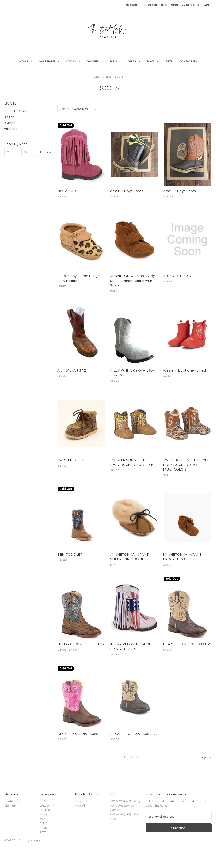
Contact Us (188, 61)
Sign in (176, 5)
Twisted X (81, 801)
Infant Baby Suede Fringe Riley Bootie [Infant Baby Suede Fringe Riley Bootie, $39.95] (78, 278)
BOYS (153, 61)
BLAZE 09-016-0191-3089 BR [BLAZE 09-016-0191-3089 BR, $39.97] (133, 734)
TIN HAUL (11, 129)
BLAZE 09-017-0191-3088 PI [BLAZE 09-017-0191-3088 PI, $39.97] (80, 734)
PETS (169, 61)
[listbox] (85, 109)
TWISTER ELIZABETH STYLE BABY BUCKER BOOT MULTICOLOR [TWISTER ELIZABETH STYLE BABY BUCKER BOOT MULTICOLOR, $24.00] (186, 464)
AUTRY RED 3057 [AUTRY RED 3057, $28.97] (177, 276)
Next (206, 758)
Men (115, 61)
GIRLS (134, 61)
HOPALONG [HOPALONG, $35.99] (67, 191)
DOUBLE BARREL (16, 111)
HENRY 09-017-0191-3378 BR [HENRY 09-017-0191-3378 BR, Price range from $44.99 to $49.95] (81, 644)
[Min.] (11, 152)
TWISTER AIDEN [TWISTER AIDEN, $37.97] (71, 460)
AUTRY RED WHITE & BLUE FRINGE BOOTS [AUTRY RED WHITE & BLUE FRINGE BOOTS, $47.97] (133, 646)
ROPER (9, 117)
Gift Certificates (154, 5)
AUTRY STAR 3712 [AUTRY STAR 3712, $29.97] (71, 370)
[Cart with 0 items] (206, 5)
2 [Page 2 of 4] (125, 757)
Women (95, 61)
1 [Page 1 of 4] (118, 757)
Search (131, 5)
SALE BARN (49, 61)
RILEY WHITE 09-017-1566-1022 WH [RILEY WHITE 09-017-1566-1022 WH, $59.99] (132, 372)
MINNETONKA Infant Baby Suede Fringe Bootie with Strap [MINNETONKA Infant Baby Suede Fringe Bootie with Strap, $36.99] (132, 280)
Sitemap (10, 805)
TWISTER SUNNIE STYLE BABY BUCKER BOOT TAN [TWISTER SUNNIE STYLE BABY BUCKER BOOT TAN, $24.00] (132, 462)
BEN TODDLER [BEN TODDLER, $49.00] (70, 554)
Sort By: (64, 108)
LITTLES (73, 61)
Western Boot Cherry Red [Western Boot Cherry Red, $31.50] (184, 370)
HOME (25, 61)
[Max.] (28, 152)
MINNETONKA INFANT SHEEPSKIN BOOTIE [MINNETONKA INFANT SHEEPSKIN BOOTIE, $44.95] (129, 556)
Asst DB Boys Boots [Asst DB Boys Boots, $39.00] (179, 191)
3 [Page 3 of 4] (131, 757)
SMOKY (9, 123)
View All (80, 805)
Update (45, 152)
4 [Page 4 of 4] (137, 757)
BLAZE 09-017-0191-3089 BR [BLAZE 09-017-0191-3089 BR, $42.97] (186, 644)
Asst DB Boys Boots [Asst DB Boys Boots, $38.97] (126, 191)
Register (192, 5)
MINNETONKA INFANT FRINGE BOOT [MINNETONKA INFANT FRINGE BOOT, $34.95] (182, 556)
